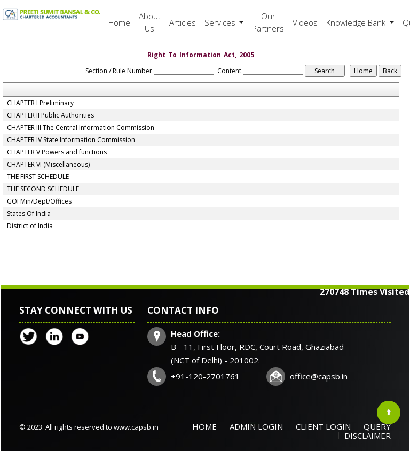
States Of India (29, 213)
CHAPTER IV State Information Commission (71, 140)
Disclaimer (367, 435)
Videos (305, 22)
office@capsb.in (319, 376)
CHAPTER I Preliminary (40, 103)
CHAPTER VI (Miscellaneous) (48, 164)
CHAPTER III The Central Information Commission (80, 127)
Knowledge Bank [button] (357, 22)
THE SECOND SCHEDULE (43, 189)
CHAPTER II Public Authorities (50, 115)
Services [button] (221, 22)
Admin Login (256, 426)
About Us (150, 22)
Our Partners (268, 22)
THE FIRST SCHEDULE (38, 177)
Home (119, 22)
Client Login (323, 426)
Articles (182, 22)
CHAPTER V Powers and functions (57, 152)
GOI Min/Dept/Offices (39, 201)
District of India (30, 226)
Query (377, 426)
